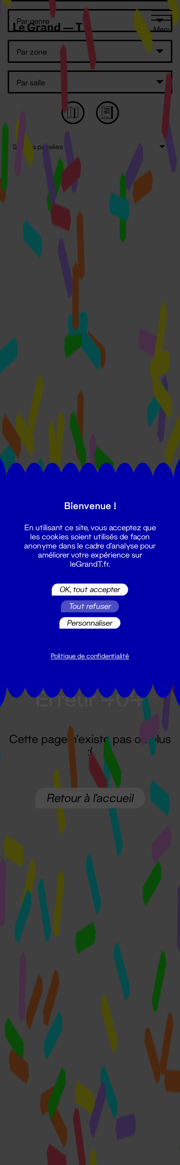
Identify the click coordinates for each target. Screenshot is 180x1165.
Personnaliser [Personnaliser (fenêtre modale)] (90, 622)
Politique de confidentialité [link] (90, 656)
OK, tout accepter (90, 589)
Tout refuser (90, 606)
